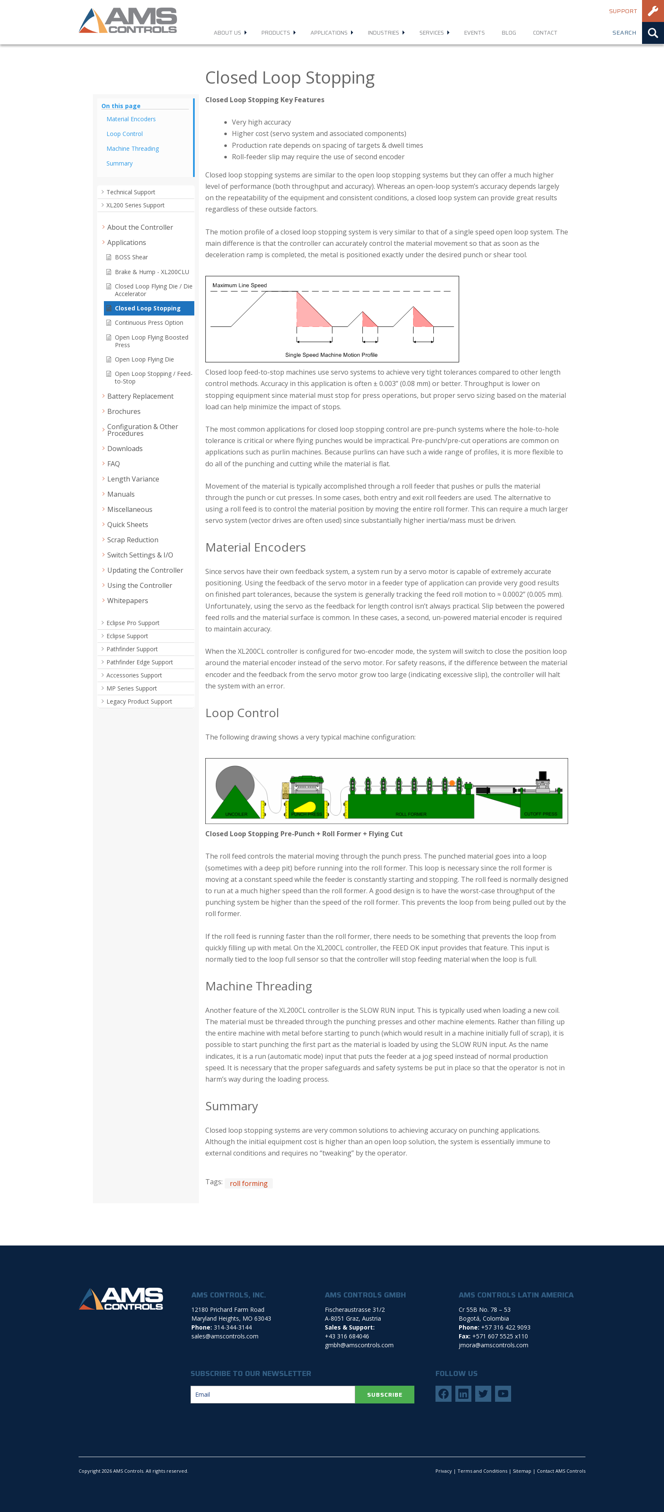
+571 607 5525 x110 (500, 1336)
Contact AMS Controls (561, 1471)
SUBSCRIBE (385, 1394)
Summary (119, 163)
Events (474, 32)
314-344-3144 (233, 1327)
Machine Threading (132, 148)
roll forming (249, 1183)
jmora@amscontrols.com (493, 1345)
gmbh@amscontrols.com (359, 1345)
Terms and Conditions (482, 1471)
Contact (545, 32)
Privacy (443, 1471)
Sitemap (522, 1471)
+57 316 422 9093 (506, 1327)
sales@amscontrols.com (225, 1336)
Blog (509, 32)
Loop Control (124, 134)
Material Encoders (131, 119)
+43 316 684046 (347, 1336)
